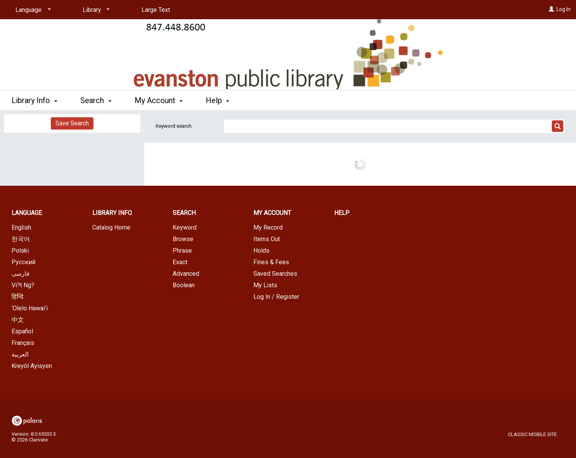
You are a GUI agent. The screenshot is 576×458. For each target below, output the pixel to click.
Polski (20, 250)
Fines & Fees (271, 262)
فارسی (21, 273)
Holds (261, 250)
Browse (183, 239)
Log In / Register (276, 296)
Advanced (186, 273)
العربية (20, 354)
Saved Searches (275, 273)
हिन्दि (17, 296)
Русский (23, 262)
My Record (268, 227)
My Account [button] (159, 100)
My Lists (265, 285)
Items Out (266, 239)
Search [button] (95, 100)
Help (342, 213)
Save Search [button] (72, 123)
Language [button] (27, 213)
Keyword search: (175, 126)
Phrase (182, 250)
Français (23, 342)
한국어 (21, 239)
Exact (180, 262)
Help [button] (217, 100)
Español (22, 331)
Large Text (156, 9)
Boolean (184, 285)
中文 (18, 319)
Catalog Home (111, 227)
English (21, 227)
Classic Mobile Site (532, 434)
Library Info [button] (34, 100)
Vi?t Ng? (23, 285)
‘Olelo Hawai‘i (30, 308)
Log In (563, 9)
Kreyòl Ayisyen (32, 366)
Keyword (184, 227)
